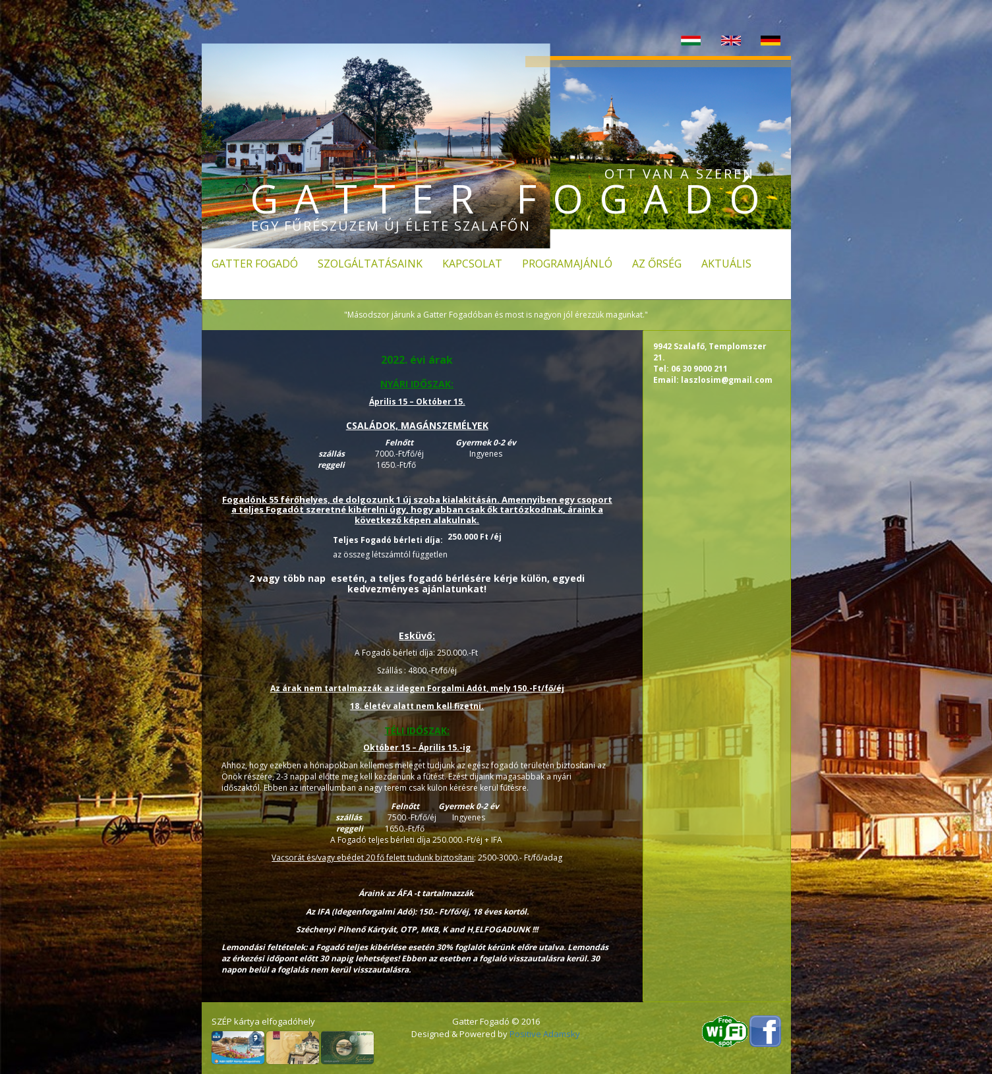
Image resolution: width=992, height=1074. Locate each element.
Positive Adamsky (545, 1034)
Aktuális (726, 263)
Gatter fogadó (255, 263)
